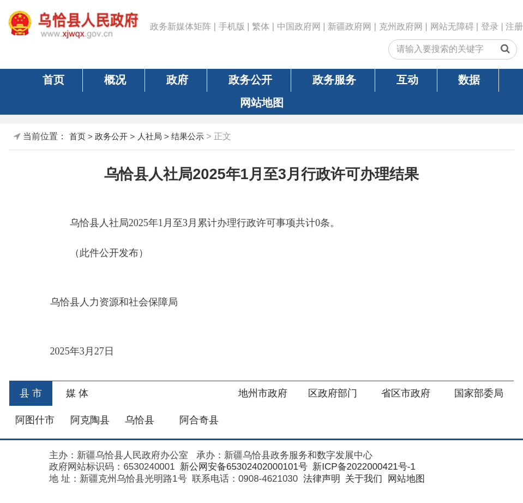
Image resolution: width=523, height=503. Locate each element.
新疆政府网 (349, 26)
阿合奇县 (199, 420)
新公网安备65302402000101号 (242, 466)
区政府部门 (332, 393)
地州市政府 (262, 393)
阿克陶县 (90, 420)
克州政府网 (401, 26)
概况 (115, 80)
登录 (489, 26)
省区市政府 (405, 393)
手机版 (232, 26)
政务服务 (334, 80)
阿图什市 (35, 420)
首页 (53, 80)
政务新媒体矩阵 (180, 26)
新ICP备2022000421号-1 (363, 466)
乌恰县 (139, 420)
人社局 (149, 136)
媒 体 (77, 393)
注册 (514, 26)
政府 (177, 80)
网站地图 (262, 103)
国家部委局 (478, 393)
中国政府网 (299, 26)
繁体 (260, 26)
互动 (407, 80)
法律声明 (320, 479)
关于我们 (362, 479)
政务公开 (250, 80)
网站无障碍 (452, 26)
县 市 (31, 393)
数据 (469, 80)
